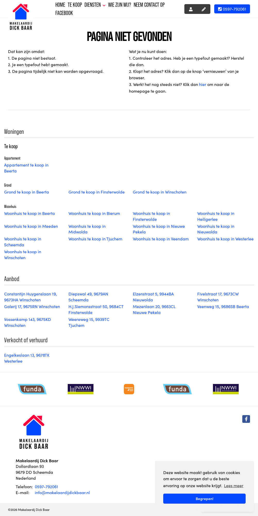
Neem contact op (149, 5)
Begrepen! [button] (204, 498)
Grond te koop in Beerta (26, 192)
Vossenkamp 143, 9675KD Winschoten (27, 322)
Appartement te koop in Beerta (26, 167)
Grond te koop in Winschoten (159, 192)
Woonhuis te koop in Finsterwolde (151, 216)
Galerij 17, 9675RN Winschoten (32, 306)
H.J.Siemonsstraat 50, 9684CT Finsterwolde (95, 309)
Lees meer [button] (233, 485)
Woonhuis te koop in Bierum (94, 213)
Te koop (75, 5)
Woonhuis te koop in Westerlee (225, 238)
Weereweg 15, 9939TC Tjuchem (88, 322)
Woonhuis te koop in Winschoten (22, 254)
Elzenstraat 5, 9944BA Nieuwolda (153, 296)
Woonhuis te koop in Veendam (161, 238)
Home (60, 5)
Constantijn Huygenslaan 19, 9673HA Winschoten (30, 296)
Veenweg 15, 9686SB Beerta (223, 306)
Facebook (64, 13)
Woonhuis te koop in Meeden (31, 226)
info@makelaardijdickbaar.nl (62, 492)
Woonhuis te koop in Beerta (29, 213)
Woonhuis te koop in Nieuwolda (215, 229)
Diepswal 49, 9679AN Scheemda (88, 296)
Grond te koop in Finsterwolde (96, 192)
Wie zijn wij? (119, 5)
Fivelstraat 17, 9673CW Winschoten (218, 296)
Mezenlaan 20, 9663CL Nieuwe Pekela (154, 309)
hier (202, 84)
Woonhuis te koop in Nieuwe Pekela (159, 229)
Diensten (95, 5)
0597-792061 (232, 9)
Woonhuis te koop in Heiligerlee (215, 216)
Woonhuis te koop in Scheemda (22, 241)
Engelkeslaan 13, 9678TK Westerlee (26, 358)
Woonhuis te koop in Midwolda (87, 229)
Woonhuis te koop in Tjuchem (95, 238)
